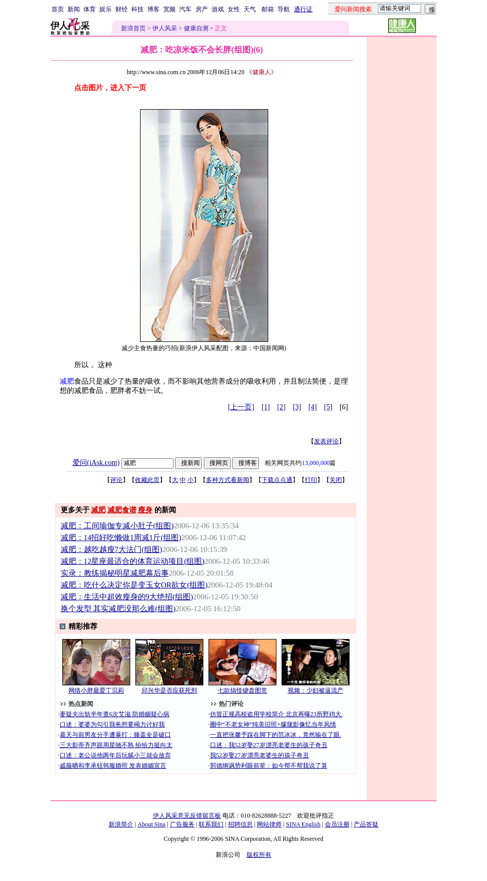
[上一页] (241, 407)
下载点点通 (277, 479)
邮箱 (268, 9)
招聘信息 (240, 824)
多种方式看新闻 (227, 479)
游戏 (218, 9)
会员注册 (337, 824)
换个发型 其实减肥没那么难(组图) (118, 608)
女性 (234, 9)
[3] (297, 407)
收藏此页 (147, 479)
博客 (153, 9)
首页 (57, 9)
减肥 (67, 381)
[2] (281, 407)
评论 (116, 479)
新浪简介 (121, 824)
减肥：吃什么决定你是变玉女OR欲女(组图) (134, 585)
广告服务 (182, 824)
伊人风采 (164, 28)
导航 (283, 9)
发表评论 (326, 441)
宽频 (169, 9)
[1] (266, 407)
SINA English (303, 824)
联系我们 (211, 824)
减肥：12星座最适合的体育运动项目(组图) (133, 561)
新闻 (73, 9)
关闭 (335, 479)
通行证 (303, 9)
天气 (249, 9)
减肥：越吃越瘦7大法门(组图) (111, 549)
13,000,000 (315, 463)
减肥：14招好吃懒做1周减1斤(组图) (121, 537)
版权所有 (259, 854)
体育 (89, 9)
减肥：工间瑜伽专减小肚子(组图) (117, 526)
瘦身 (145, 510)
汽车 (185, 9)
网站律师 (269, 824)
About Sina (151, 824)
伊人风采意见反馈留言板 (187, 815)
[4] (312, 407)
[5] (328, 407)
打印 (311, 479)
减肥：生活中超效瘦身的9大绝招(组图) (127, 597)
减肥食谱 (122, 510)
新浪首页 (133, 28)
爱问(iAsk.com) (96, 463)
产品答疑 (366, 824)
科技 (137, 9)
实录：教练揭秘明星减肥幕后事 (115, 573)
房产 (202, 9)
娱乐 (105, 9)
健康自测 (196, 28)
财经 (121, 9)
